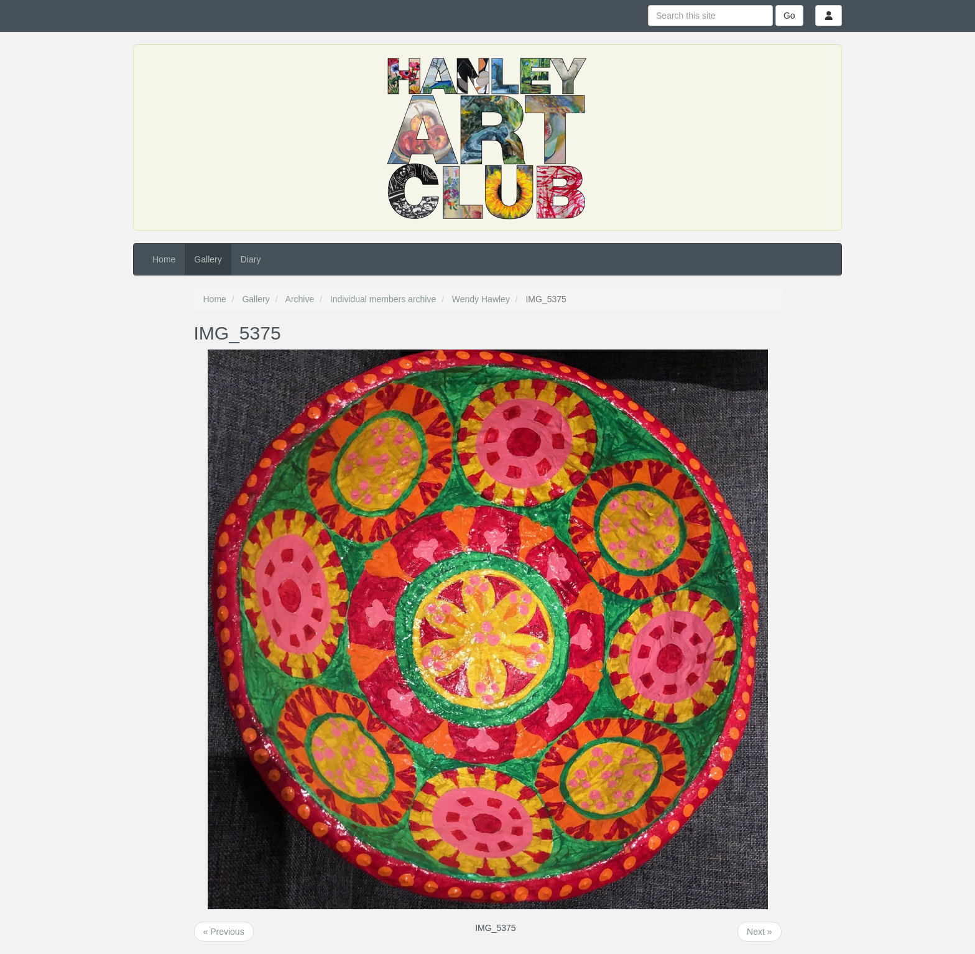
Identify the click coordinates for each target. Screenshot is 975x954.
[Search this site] (710, 15)
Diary (251, 259)
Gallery (207, 259)
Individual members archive (383, 299)
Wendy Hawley (481, 299)
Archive (300, 299)
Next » (759, 932)
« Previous (223, 932)
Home (163, 259)
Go (789, 16)
